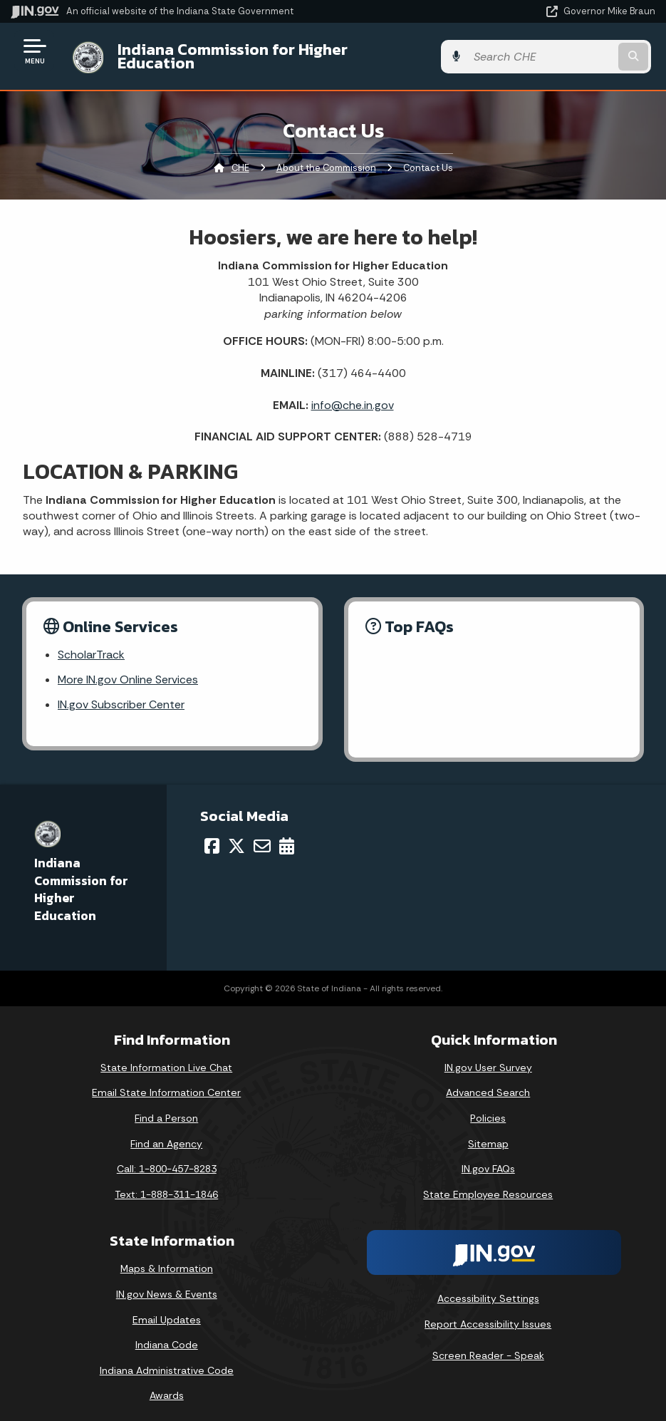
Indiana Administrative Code (167, 1359)
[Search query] (559, 51)
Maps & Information (166, 1258)
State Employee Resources (488, 1183)
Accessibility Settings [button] (488, 1288)
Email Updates (166, 1309)
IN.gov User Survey (488, 1056)
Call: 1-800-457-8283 (167, 1158)
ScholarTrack (91, 644)
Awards (167, 1385)
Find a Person (166, 1107)
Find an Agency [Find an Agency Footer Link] (166, 1133)
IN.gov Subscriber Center (121, 694)
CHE (240, 157)
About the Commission (326, 157)
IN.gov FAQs (488, 1158)
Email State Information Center (166, 1082)
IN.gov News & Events (166, 1283)
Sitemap (488, 1133)
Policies (488, 1107)
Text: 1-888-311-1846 (166, 1183)
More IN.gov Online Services (128, 669)
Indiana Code (166, 1334)
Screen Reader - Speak (488, 1344)
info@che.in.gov (352, 393)
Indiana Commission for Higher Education (268, 50)
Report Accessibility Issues (488, 1313)
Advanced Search (488, 1082)
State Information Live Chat (166, 1056)
